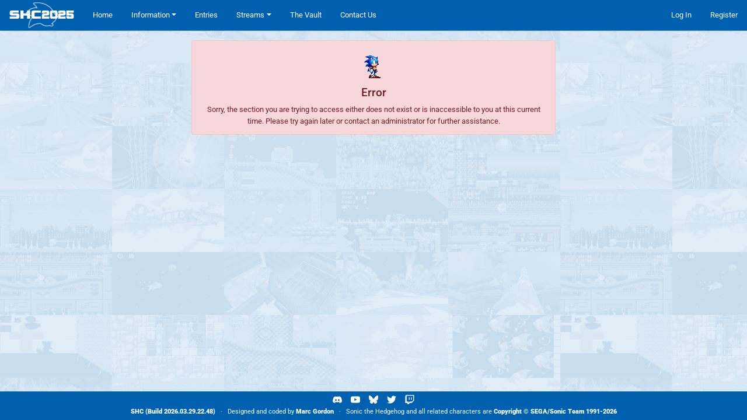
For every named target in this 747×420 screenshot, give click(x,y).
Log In (681, 14)
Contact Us (358, 14)
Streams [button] (250, 14)
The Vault (306, 14)
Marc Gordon (315, 411)
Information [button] (150, 14)
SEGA (538, 411)
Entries (206, 14)
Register (724, 14)
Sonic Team (567, 411)
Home (103, 14)
